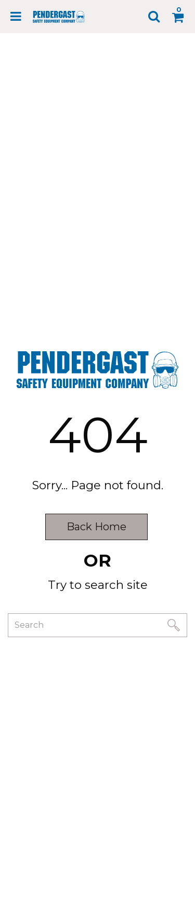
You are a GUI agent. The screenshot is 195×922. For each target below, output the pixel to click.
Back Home (96, 526)
